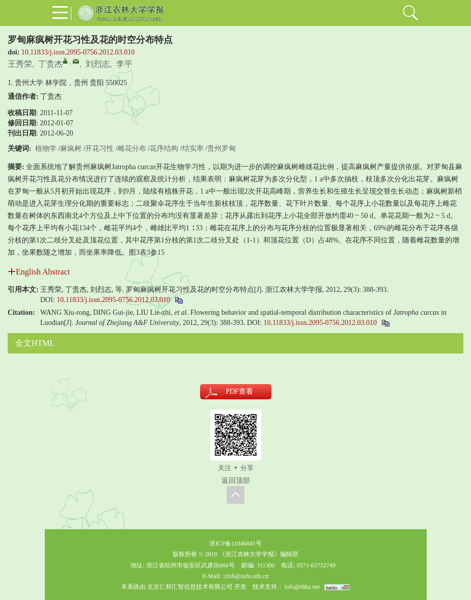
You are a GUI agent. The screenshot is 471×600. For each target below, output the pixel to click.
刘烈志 (98, 64)
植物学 (46, 148)
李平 (124, 64)
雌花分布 (132, 148)
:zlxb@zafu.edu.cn (245, 576)
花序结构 (164, 148)
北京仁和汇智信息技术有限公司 (190, 586)
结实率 (193, 148)
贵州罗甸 (221, 148)
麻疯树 (70, 148)
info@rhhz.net (302, 586)
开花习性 (99, 148)
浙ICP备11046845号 (235, 543)
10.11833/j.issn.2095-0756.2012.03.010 (78, 52)
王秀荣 (20, 64)
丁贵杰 (50, 64)
